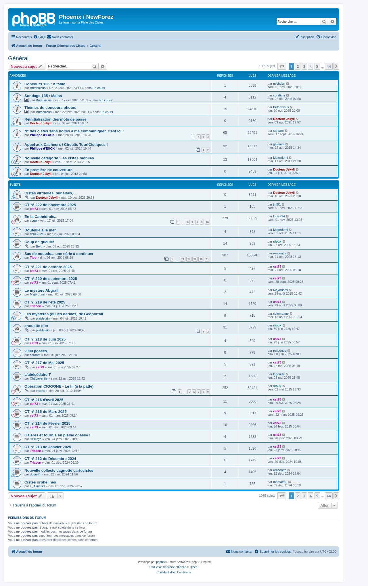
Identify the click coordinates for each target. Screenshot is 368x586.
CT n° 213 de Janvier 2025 (47, 447)
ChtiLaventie (38, 378)
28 (188, 259)
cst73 (34, 208)
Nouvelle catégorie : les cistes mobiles (59, 158)
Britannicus (37, 88)
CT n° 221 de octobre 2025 (48, 267)
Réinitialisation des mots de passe (55, 119)
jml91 (277, 204)
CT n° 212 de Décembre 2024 (50, 459)
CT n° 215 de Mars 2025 (45, 411)
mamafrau (280, 482)
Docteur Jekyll (40, 123)
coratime (279, 95)
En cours (99, 88)
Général (18, 58)
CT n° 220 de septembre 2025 (50, 278)
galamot (278, 144)
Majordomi (280, 157)
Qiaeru (194, 567)
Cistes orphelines (40, 482)
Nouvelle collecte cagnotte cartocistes (58, 470)
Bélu (39, 246)
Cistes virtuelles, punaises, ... (50, 193)
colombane (281, 313)
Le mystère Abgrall (41, 290)
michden (279, 83)
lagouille (279, 374)
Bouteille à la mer (40, 230)
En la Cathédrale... (40, 216)
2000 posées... (37, 351)
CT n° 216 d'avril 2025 (43, 400)
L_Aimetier (37, 486)
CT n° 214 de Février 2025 (47, 423)
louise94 (279, 216)
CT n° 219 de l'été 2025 (44, 302)
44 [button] (329, 66)
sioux (277, 241)
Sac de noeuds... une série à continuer (58, 254)
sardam (278, 130)
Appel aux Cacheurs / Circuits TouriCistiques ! (66, 144)
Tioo (33, 257)
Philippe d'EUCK (42, 135)
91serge (35, 439)
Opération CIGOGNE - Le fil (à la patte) (58, 386)
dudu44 (35, 474)
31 (207, 259)
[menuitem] (39, 37)
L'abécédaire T (37, 374)
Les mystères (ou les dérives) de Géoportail (63, 314)
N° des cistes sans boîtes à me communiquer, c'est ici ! (74, 131)
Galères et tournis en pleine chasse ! (57, 435)
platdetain (43, 318)
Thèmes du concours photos (50, 107)
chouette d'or (36, 326)
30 (201, 259)
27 (182, 259)
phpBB (160, 562)
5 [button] (317, 66)
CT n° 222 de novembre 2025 (50, 205)
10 (207, 222)
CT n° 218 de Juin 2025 (45, 339)
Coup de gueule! (39, 242)
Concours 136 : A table (44, 84)
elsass (40, 390)
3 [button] (304, 66)
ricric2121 (37, 234)
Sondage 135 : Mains (43, 96)
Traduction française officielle (167, 567)
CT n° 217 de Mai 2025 (44, 363)
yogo (33, 220)
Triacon (35, 306)
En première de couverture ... (50, 170)
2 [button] (298, 66)
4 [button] (311, 66)
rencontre (279, 253)
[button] (281, 66)
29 (194, 259)
